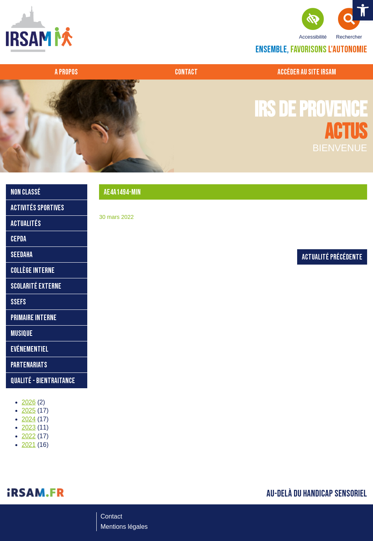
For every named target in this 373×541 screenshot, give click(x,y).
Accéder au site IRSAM (306, 72)
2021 (29, 444)
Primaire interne (34, 317)
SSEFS (18, 302)
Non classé (25, 192)
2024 (29, 419)
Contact (186, 72)
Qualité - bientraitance (43, 380)
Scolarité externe (36, 286)
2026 (29, 402)
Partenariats (29, 365)
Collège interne (33, 270)
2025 (29, 410)
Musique (22, 333)
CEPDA (18, 239)
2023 (29, 427)
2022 (29, 436)
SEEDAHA (22, 254)
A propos (66, 72)
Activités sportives (37, 208)
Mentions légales (124, 526)
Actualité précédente (332, 257)
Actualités (26, 223)
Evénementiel (29, 349)
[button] (363, 10)
